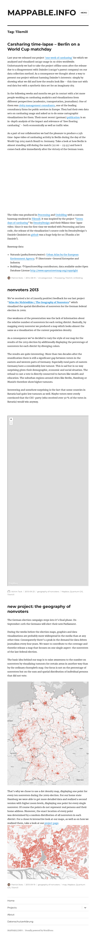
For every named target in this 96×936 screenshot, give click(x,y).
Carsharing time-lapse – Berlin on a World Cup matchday (43, 47)
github (35, 234)
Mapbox (65, 591)
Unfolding (61, 214)
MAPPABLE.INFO (41, 12)
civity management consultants (37, 105)
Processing (44, 214)
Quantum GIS (76, 591)
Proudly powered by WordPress (39, 930)
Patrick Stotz (17, 278)
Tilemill (36, 218)
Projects (12, 907)
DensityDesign (41, 222)
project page (51, 823)
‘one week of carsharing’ (59, 57)
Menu (84, 13)
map (64, 884)
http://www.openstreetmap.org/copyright (54, 270)
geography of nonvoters (48, 591)
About (11, 914)
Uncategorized (45, 278)
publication (73, 117)
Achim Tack (16, 591)
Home (11, 900)
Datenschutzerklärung (20, 921)
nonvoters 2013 (23, 289)
